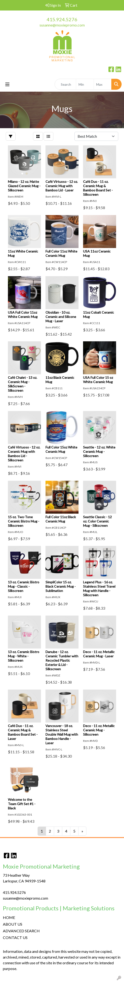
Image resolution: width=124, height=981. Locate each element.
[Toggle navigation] (7, 84)
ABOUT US (12, 924)
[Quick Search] (65, 84)
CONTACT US (15, 937)
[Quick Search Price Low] (85, 84)
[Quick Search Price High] (103, 84)
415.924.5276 (62, 19)
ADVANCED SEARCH (21, 930)
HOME (9, 917)
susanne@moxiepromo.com (62, 25)
